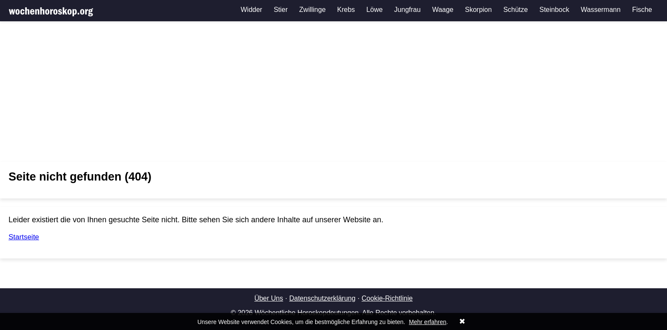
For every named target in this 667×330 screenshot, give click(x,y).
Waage (442, 9)
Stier (281, 9)
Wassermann (601, 9)
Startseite (24, 237)
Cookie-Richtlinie (387, 298)
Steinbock (554, 9)
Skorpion (478, 9)
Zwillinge (312, 9)
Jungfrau (407, 9)
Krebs (346, 9)
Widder (251, 9)
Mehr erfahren (427, 322)
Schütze (515, 9)
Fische (642, 9)
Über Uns (268, 298)
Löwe (374, 9)
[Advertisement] (333, 91)
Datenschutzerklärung (322, 298)
